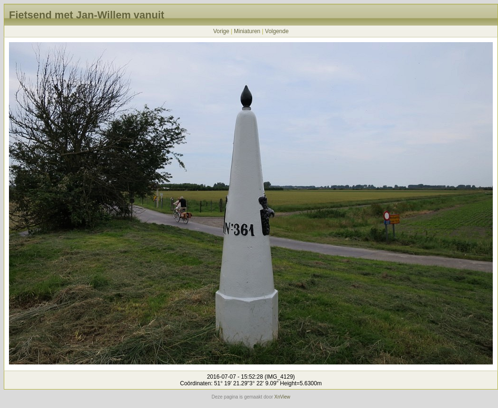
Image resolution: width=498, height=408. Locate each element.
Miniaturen (247, 31)
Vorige (221, 31)
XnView (283, 396)
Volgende (277, 31)
